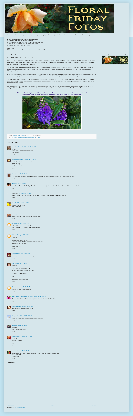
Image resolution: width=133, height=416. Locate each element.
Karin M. (14, 203)
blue (12, 137)
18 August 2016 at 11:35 (25, 193)
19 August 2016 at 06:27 (40, 296)
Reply (13, 154)
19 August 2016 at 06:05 (24, 287)
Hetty (13, 174)
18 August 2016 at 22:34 (23, 223)
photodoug (15, 287)
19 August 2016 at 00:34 (23, 235)
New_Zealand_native (22, 137)
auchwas (14, 351)
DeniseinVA (15, 253)
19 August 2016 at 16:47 (26, 336)
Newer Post (10, 405)
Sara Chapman (15, 214)
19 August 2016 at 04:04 (21, 263)
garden (15, 137)
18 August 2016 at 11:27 (22, 183)
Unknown (14, 235)
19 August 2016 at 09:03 (22, 325)
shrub (36, 137)
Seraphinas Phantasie (17, 147)
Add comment (11, 362)
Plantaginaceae (30, 137)
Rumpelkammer (16, 336)
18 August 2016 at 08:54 (30, 147)
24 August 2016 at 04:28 (23, 351)
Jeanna (14, 183)
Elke (13, 263)
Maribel (14, 325)
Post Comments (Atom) (19, 407)
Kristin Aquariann (16, 306)
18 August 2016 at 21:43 (26, 214)
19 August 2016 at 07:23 (26, 315)
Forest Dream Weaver (17, 159)
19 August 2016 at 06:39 (27, 306)
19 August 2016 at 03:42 (24, 253)
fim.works (14, 223)
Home (52, 405)
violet (39, 137)
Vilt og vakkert (15, 315)
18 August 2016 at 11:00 (21, 174)
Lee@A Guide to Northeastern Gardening (22, 296)
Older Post (93, 405)
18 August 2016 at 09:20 (29, 159)
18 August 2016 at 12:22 (23, 203)
